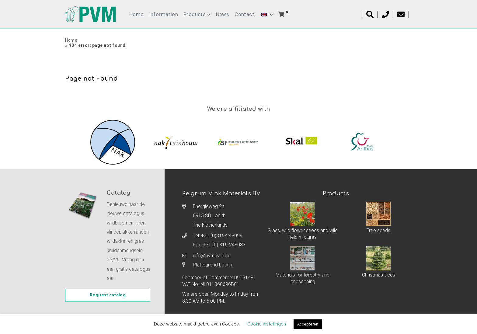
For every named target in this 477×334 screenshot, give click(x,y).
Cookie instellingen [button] (266, 324)
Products (194, 14)
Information (163, 14)
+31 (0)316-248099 (221, 235)
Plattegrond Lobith (212, 265)
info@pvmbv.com (211, 255)
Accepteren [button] (307, 324)
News (222, 14)
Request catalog (108, 295)
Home (136, 14)
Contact (244, 14)
